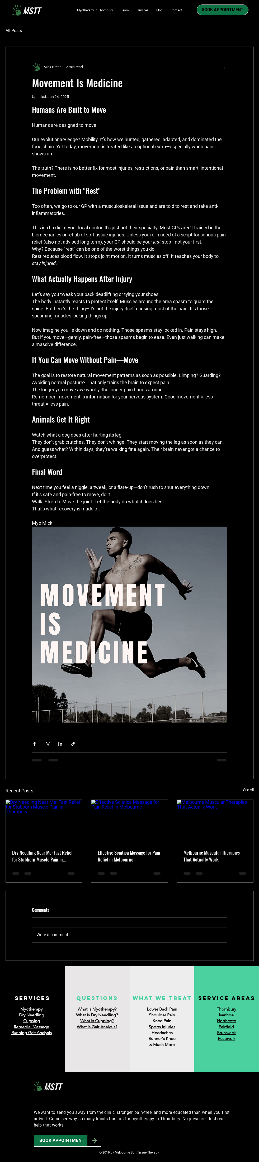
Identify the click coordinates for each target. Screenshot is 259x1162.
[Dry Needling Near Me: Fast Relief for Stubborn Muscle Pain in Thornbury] (44, 821)
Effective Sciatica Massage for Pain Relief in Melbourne (129, 856)
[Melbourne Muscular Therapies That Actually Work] (215, 821)
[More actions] (224, 67)
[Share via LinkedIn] (60, 743)
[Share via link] (73, 743)
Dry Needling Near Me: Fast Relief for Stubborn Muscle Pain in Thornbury (42, 856)
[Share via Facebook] (34, 743)
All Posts (14, 30)
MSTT (52, 1086)
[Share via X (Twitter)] (47, 743)
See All (248, 790)
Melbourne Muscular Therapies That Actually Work (211, 856)
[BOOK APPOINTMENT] (62, 1141)
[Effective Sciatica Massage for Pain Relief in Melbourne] (129, 821)
